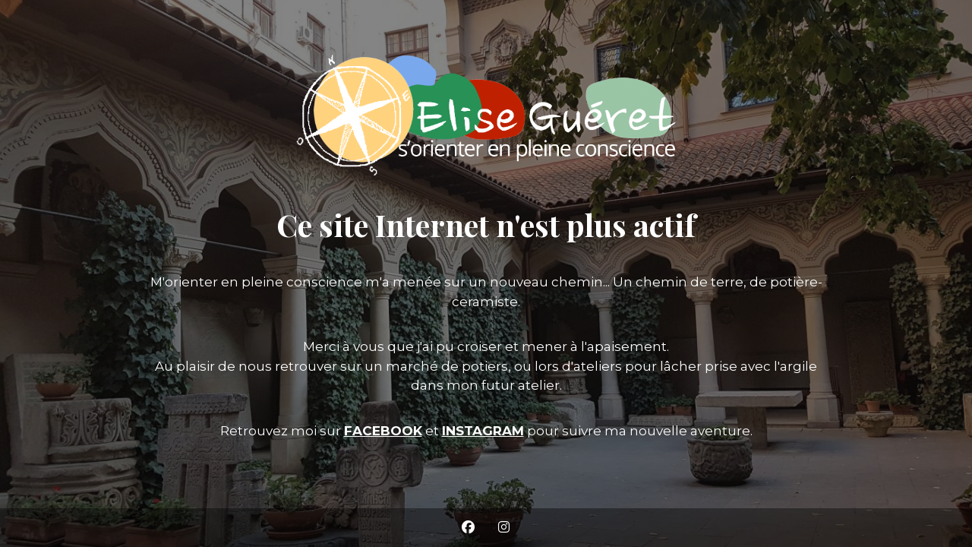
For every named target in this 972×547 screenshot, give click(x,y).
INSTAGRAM (483, 430)
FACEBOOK (383, 430)
